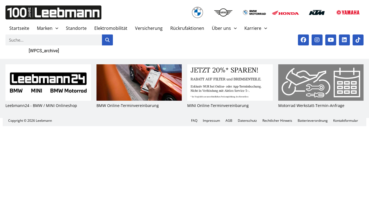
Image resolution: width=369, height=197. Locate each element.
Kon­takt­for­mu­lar (345, 120)
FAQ (194, 120)
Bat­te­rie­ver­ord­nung (313, 120)
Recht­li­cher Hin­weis (277, 120)
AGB (229, 120)
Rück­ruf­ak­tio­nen (187, 28)
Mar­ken (47, 28)
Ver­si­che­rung (149, 28)
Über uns (224, 28)
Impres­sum (211, 120)
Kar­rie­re (255, 28)
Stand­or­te (76, 28)
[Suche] (107, 39)
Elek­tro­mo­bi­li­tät (110, 28)
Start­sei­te (19, 28)
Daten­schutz (247, 120)
